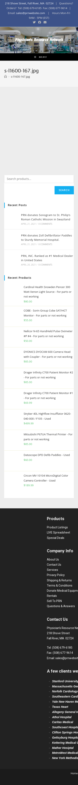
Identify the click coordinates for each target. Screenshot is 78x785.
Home (74, 773)
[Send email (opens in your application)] (44, 22)
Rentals (52, 595)
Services (52, 569)
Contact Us (54, 564)
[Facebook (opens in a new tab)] (39, 22)
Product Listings (57, 527)
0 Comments (45, 223)
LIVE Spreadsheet (58, 532)
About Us (53, 559)
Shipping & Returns (59, 580)
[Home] (5, 76)
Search (64, 190)
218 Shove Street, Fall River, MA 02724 (29, 3)
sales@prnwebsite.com (30, 13)
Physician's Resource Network (39, 40)
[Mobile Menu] (39, 57)
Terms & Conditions (59, 585)
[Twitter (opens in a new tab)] (34, 22)
